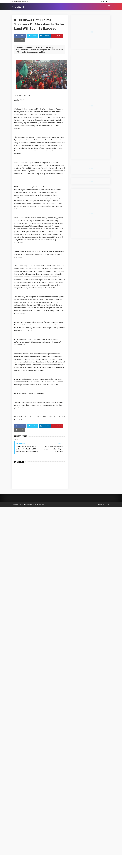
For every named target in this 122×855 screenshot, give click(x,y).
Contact (107, 504)
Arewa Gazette (19, 7)
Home (100, 504)
